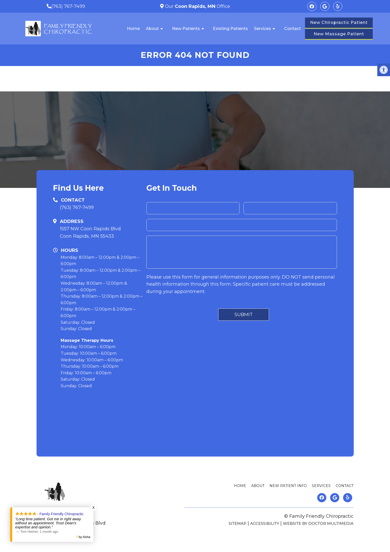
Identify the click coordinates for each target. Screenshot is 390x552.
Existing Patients (230, 28)
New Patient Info (288, 485)
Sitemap (237, 523)
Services (262, 28)
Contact (292, 28)
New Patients (186, 28)
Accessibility (264, 523)
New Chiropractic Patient (339, 22)
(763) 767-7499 (68, 6)
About (152, 28)
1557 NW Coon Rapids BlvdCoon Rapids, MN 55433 (90, 232)
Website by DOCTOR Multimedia (318, 523)
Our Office (197, 6)
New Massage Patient (339, 33)
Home (133, 28)
